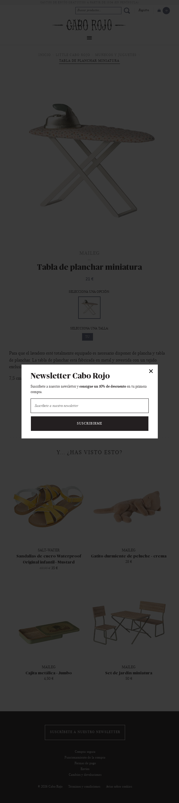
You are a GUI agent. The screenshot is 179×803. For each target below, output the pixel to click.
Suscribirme (89, 423)
